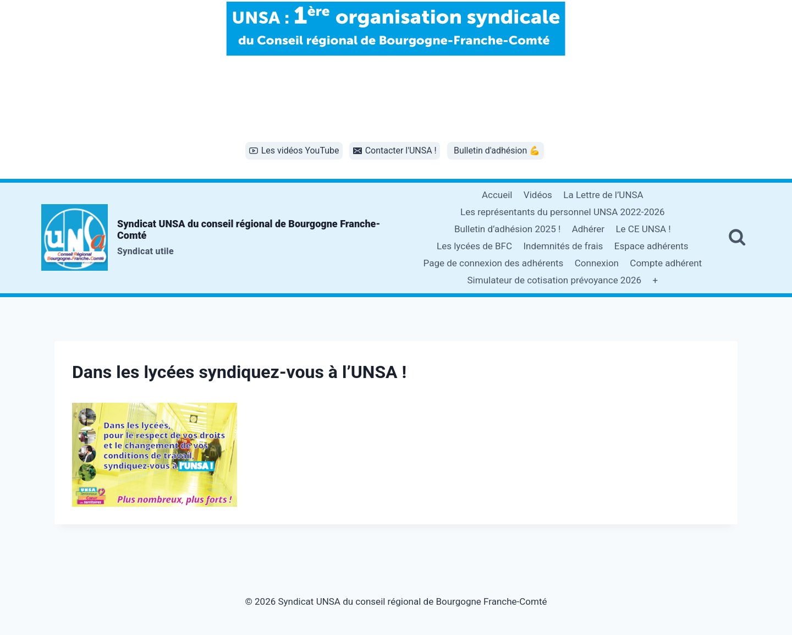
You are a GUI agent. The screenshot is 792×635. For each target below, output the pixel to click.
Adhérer (588, 228)
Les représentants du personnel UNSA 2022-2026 (562, 211)
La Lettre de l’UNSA (603, 194)
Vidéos (538, 194)
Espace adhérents (651, 245)
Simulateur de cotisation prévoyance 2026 (555, 280)
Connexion (597, 263)
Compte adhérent (666, 263)
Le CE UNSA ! (642, 228)
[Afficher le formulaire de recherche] (737, 237)
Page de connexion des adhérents (494, 263)
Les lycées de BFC (474, 245)
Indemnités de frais (563, 245)
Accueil (497, 194)
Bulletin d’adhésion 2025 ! (507, 228)
